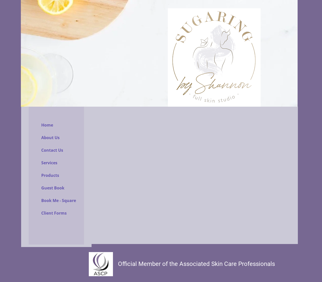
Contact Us (52, 150)
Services (49, 163)
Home (47, 125)
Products (50, 175)
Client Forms (54, 213)
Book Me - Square (58, 200)
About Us (50, 137)
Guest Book (52, 188)
